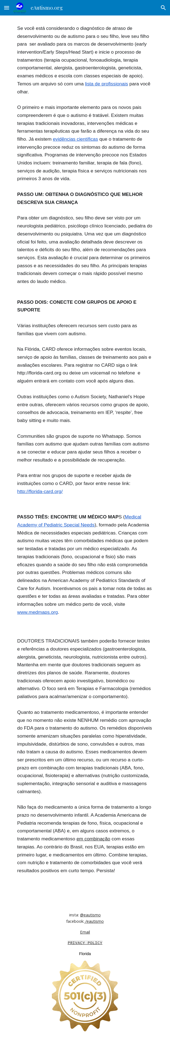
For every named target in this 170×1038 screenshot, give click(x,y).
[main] (85, 458)
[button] (6, 7)
